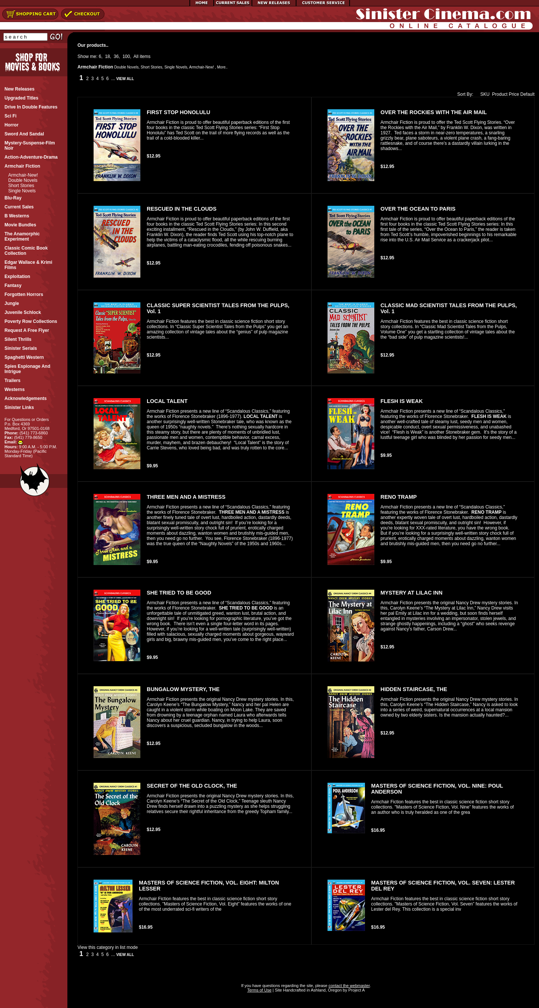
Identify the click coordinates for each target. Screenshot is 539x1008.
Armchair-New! (23, 175)
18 (107, 56)
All (136, 56)
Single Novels (22, 190)
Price (514, 94)
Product (500, 94)
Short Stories (21, 185)
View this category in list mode (107, 947)
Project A (356, 990)
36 (116, 56)
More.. (222, 67)
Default (527, 94)
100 (126, 56)
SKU (483, 94)
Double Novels (22, 180)
